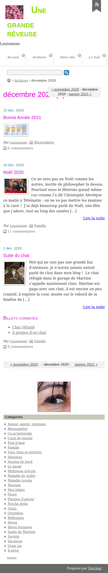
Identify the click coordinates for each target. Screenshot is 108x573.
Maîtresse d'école (22, 471)
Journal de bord (20, 462)
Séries (12, 558)
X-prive (13, 550)
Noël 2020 (13, 172)
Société (14, 536)
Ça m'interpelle (20, 433)
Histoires (15, 457)
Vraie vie (15, 546)
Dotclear (95, 568)
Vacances (15, 541)
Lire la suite (94, 218)
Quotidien (15, 513)
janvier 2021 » (80, 94)
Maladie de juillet (21, 476)
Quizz (12, 508)
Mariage (14, 485)
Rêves (12, 522)
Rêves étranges (20, 527)
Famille (40, 225)
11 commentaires (21, 231)
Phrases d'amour (21, 499)
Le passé (15, 466)
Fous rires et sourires (25, 452)
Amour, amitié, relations (27, 424)
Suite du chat (16, 255)
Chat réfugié (23, 327)
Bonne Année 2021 (22, 117)
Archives (21, 80)
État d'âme (16, 443)
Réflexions (16, 518)
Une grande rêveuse (26, 21)
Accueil (9, 80)
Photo (12, 494)
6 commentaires (20, 148)
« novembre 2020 (65, 89)
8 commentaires (20, 346)
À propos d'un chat (29, 332)
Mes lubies (16, 490)
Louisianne (18, 142)
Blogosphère (44, 142)
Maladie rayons (20, 480)
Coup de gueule (20, 438)
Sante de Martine (21, 532)
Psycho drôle (18, 504)
